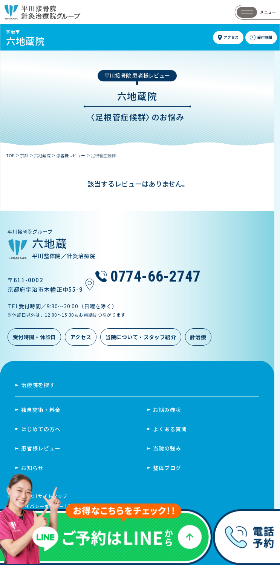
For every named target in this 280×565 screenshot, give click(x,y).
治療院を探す (38, 385)
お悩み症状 (167, 409)
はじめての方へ (41, 429)
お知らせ (32, 468)
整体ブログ (167, 468)
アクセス (231, 37)
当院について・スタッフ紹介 (141, 337)
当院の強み (167, 448)
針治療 (198, 337)
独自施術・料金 (41, 409)
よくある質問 (170, 429)
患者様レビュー (41, 448)
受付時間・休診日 (34, 337)
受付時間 (264, 37)
